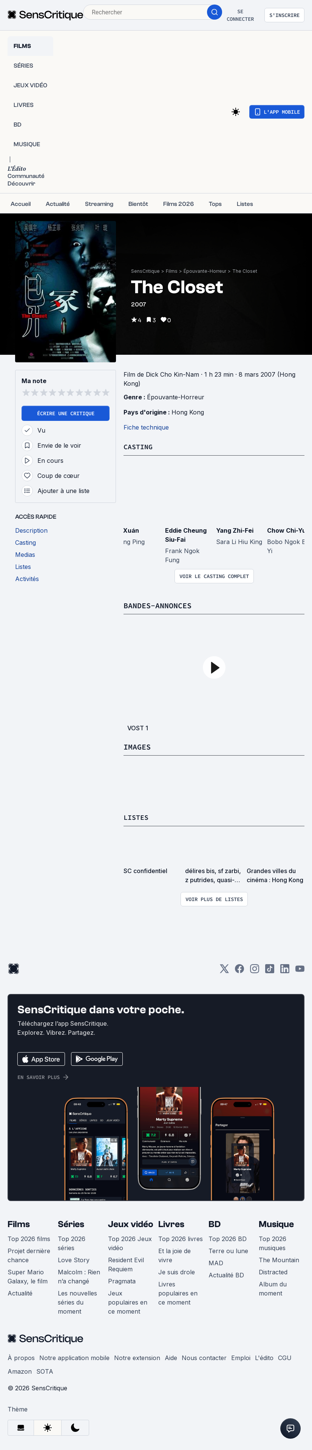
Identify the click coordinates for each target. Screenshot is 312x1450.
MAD (216, 1262)
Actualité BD (226, 1274)
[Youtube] (299, 970)
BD (215, 1223)
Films (172, 271)
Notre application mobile (74, 1357)
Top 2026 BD (228, 1238)
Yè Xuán (126, 530)
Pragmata (122, 1280)
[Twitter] (224, 970)
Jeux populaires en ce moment (127, 1301)
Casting (139, 446)
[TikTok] (269, 970)
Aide (171, 1357)
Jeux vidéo (130, 1223)
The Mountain (279, 1259)
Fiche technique (146, 427)
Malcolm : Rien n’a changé (79, 1276)
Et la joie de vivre (174, 1254)
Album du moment (273, 1288)
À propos (21, 1357)
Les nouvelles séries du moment (77, 1301)
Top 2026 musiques (272, 1242)
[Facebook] (239, 970)
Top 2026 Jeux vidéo (130, 1242)
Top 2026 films (29, 1238)
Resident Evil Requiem (126, 1263)
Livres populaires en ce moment (178, 1292)
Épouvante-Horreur (205, 271)
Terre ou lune (228, 1250)
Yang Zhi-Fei (234, 530)
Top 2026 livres (180, 1238)
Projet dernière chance (29, 1254)
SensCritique (145, 271)
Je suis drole (176, 1271)
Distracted (273, 1271)
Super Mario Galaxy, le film (28, 1276)
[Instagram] (254, 970)
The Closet (244, 271)
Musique (276, 1223)
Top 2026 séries (71, 1242)
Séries (71, 1223)
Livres (171, 1223)
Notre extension (137, 1357)
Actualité (20, 1292)
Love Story (74, 1259)
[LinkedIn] (284, 970)
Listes (137, 816)
